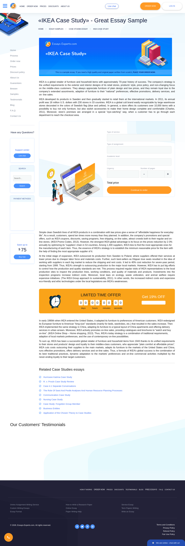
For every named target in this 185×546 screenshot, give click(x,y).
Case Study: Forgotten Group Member (61, 404)
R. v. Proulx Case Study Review (58, 381)
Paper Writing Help (74, 511)
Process (14, 55)
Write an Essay (128, 511)
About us (65, 6)
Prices (43, 6)
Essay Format (16, 511)
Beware (13, 88)
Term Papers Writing (130, 508)
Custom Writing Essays (19, 508)
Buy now (22, 257)
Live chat (112, 6)
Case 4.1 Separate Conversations (59, 386)
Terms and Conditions (166, 525)
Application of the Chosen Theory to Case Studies (67, 413)
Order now (32, 6)
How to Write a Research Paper (79, 505)
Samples (14, 94)
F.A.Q (13, 110)
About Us (14, 77)
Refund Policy (169, 531)
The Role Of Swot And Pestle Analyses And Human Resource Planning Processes (82, 390)
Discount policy (17, 72)
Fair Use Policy (168, 534)
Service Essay (127, 505)
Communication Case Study (56, 395)
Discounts (53, 6)
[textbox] (139, 137)
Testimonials (16, 99)
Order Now (150, 6)
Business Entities (51, 408)
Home (22, 6)
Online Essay (71, 508)
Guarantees (15, 83)
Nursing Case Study (53, 399)
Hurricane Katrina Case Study (57, 377)
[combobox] (139, 137)
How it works (86, 489)
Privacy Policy (169, 528)
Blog (12, 105)
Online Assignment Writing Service (24, 505)
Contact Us (15, 116)
